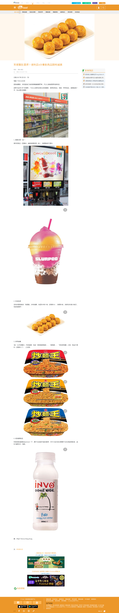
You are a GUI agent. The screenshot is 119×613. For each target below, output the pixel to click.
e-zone (49, 2)
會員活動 (57, 600)
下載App (103, 3)
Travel (27, 2)
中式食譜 (87, 599)
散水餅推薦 (56, 605)
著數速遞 (48, 12)
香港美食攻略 (49, 600)
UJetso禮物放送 (50, 606)
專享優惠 (63, 600)
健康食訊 (62, 12)
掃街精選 (70, 12)
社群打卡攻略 (87, 3)
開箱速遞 (24, 12)
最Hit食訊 (17, 12)
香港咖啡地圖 (93, 605)
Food (33, 2)
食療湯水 (93, 599)
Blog (43, 2)
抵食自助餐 (32, 12)
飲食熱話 (77, 12)
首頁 (15, 69)
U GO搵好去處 (77, 3)
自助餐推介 (49, 605)
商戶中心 (95, 3)
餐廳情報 (55, 12)
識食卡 (85, 606)
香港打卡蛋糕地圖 (84, 605)
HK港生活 (19, 549)
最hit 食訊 (20, 69)
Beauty (38, 2)
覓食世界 (40, 12)
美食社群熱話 (74, 605)
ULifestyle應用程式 (71, 606)
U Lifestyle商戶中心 (73, 600)
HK (22, 2)
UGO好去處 (101, 605)
